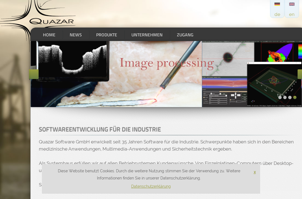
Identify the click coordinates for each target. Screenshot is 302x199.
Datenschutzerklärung (151, 186)
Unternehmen (147, 34)
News (76, 34)
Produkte (106, 34)
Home (49, 34)
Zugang (185, 34)
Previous (34, 74)
